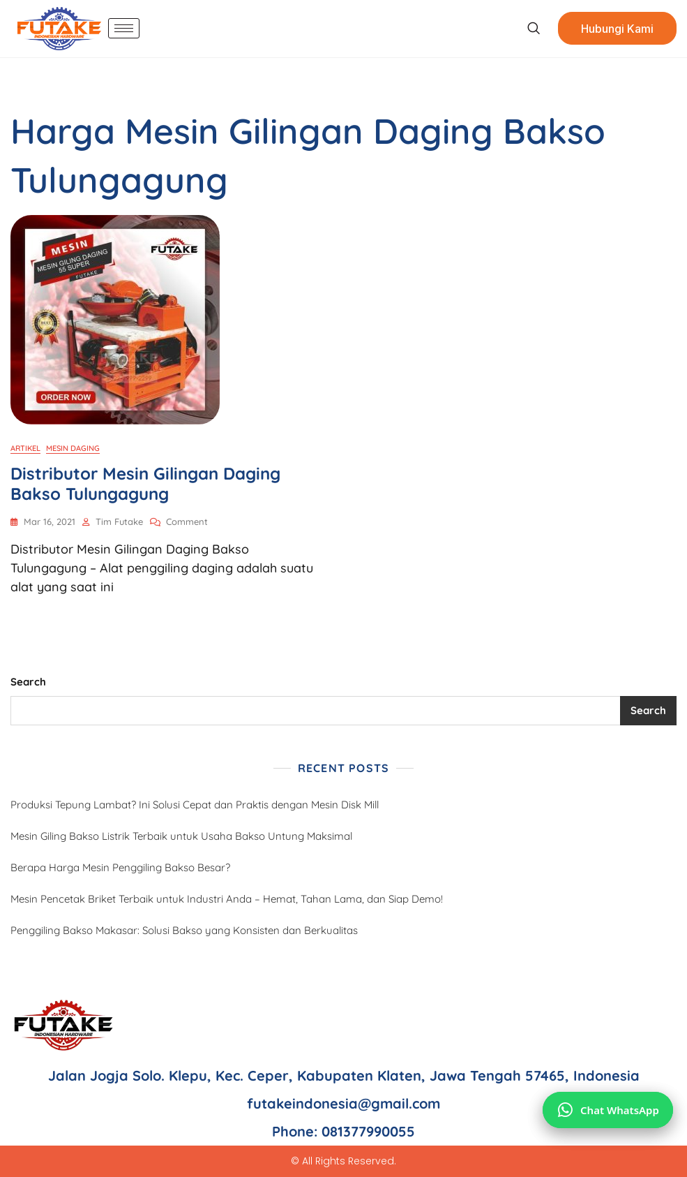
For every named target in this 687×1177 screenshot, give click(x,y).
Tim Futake (119, 521)
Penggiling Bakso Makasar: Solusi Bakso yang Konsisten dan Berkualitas (184, 930)
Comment (187, 521)
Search (28, 681)
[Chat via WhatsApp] (608, 1110)
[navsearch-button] (533, 28)
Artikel (25, 448)
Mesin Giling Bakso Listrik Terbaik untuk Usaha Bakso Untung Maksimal (181, 836)
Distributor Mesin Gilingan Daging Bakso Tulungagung (145, 483)
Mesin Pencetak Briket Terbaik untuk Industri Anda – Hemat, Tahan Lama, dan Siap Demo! (226, 898)
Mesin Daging (73, 448)
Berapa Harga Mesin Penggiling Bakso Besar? (120, 867)
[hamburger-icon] (123, 28)
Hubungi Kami (617, 29)
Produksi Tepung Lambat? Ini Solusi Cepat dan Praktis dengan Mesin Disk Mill (194, 804)
